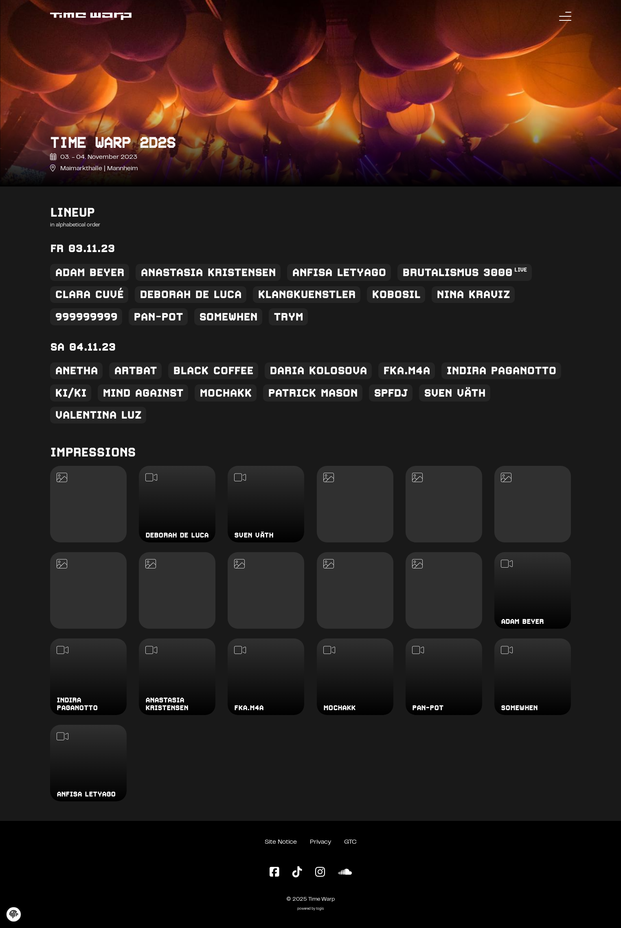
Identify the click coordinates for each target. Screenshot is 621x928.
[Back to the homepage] (91, 16)
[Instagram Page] (320, 872)
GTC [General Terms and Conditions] (350, 842)
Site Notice (281, 842)
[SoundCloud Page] (344, 872)
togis (320, 909)
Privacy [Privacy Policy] (320, 842)
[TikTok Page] (297, 872)
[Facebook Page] (274, 872)
